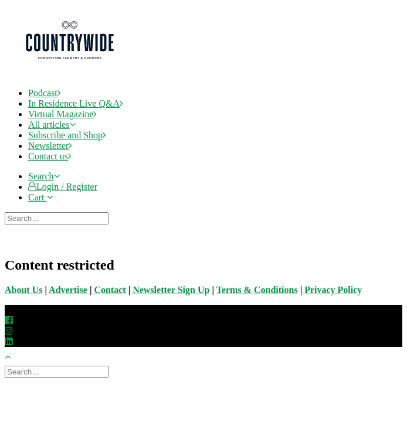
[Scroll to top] (14, 355)
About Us (23, 290)
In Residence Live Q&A (75, 103)
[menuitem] (215, 93)
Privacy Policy (333, 290)
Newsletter (50, 146)
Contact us (50, 156)
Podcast (44, 93)
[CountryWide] (214, 42)
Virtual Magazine (62, 114)
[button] (44, 176)
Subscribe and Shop (67, 135)
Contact (110, 290)
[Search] (58, 218)
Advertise (68, 290)
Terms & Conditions (257, 290)
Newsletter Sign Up (171, 290)
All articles (52, 125)
